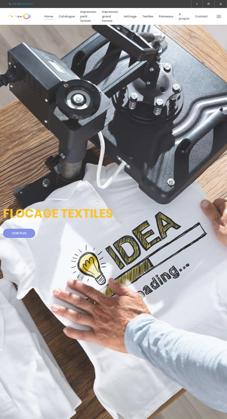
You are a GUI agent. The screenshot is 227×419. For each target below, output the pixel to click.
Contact (201, 16)
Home (48, 16)
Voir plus (19, 233)
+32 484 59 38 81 (22, 4)
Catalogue (67, 16)
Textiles (147, 16)
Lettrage (130, 16)
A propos (184, 16)
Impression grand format (110, 16)
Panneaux (166, 16)
